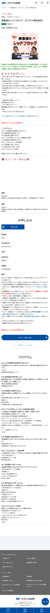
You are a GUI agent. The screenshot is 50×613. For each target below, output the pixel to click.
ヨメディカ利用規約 (7, 591)
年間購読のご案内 (32, 562)
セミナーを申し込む (25, 337)
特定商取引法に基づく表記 (34, 581)
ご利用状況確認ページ (37, 312)
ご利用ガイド (6, 558)
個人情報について (7, 581)
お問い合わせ (6, 567)
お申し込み (45, 602)
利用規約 (29, 576)
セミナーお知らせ (36, 287)
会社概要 (5, 576)
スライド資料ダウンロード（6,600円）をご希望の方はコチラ (20, 116)
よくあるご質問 (31, 558)
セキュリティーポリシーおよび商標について (36, 585)
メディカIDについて (7, 562)
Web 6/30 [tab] (14, 227)
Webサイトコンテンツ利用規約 (11, 585)
